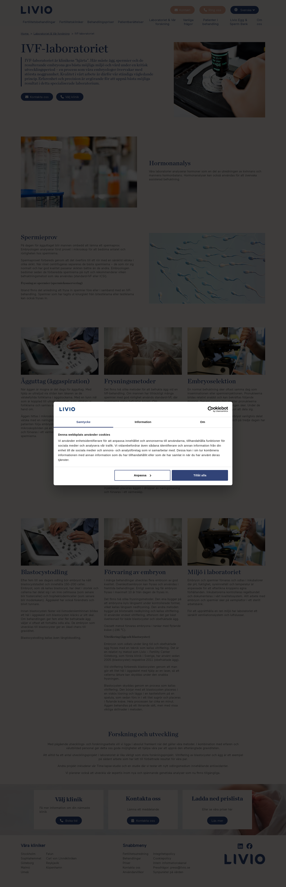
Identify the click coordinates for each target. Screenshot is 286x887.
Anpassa (142, 475)
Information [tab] (143, 422)
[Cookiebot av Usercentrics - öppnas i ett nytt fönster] (210, 409)
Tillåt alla (199, 475)
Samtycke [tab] (83, 422)
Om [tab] (202, 422)
